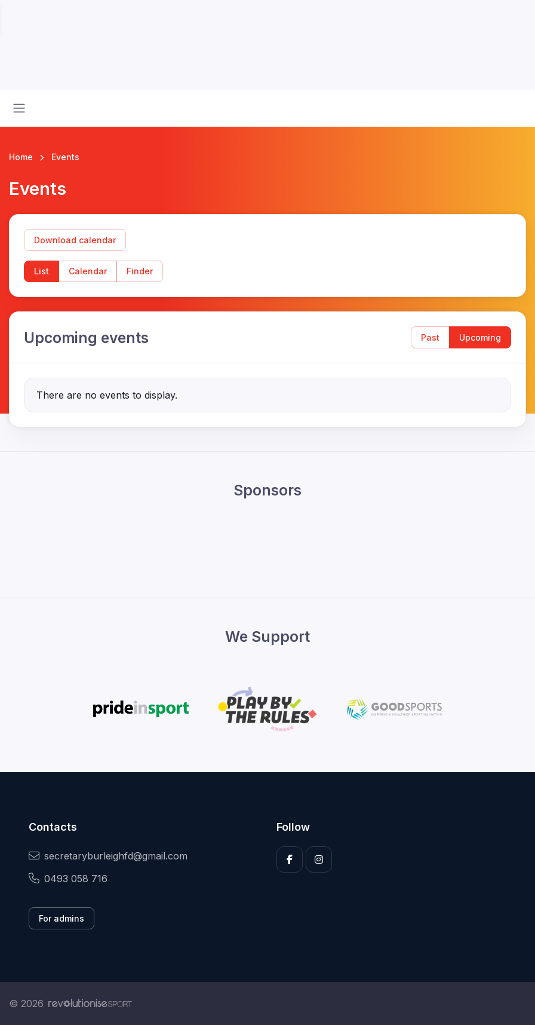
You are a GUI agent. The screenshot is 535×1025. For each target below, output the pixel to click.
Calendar (88, 271)
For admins (61, 918)
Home (21, 157)
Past (430, 337)
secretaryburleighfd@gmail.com (108, 856)
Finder (140, 271)
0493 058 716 (68, 879)
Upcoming (480, 337)
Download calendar (75, 240)
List (41, 271)
